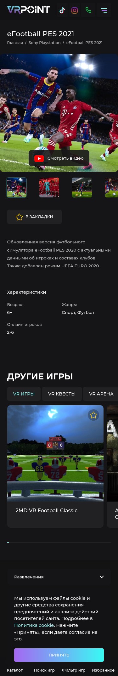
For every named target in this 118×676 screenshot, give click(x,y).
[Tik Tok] (62, 10)
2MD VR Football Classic (47, 510)
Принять (59, 655)
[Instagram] (74, 10)
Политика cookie (34, 625)
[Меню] (104, 10)
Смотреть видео (58, 158)
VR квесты (62, 394)
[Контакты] (88, 10)
